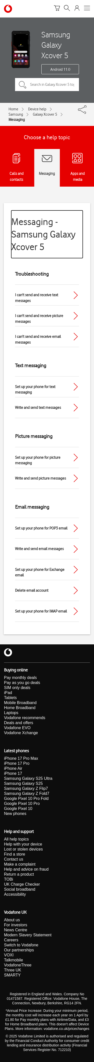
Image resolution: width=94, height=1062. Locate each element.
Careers (11, 940)
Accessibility (15, 894)
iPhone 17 (13, 773)
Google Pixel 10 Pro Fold (26, 798)
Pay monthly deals (20, 677)
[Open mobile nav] (87, 9)
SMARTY (12, 975)
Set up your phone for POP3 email (41, 528)
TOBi (8, 879)
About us (12, 920)
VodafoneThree (17, 965)
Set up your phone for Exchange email (39, 572)
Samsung (16, 114)
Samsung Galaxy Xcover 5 (55, 45)
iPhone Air (13, 768)
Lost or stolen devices (23, 849)
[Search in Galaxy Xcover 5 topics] (47, 84)
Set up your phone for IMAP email (41, 611)
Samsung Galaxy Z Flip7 (26, 788)
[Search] (67, 9)
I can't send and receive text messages (36, 298)
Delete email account (31, 590)
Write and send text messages (38, 407)
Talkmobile (13, 960)
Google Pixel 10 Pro (22, 803)
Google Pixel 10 (18, 808)
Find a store (14, 854)
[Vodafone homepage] (8, 9)
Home (13, 109)
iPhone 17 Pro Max (21, 758)
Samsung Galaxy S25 (23, 783)
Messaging (17, 119)
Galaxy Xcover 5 (45, 114)
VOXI (9, 955)
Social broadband (19, 889)
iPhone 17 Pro (16, 763)
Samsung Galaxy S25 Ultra (28, 778)
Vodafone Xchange (21, 733)
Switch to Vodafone (21, 945)
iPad (8, 693)
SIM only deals (17, 688)
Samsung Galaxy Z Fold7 (26, 793)
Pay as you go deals (22, 682)
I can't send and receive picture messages (39, 319)
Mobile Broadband (20, 703)
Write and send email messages (39, 549)
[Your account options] (77, 9)
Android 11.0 (60, 69)
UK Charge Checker (22, 884)
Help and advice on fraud (26, 869)
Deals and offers (18, 723)
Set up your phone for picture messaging (37, 460)
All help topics (16, 839)
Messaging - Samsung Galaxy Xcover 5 (43, 234)
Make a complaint (19, 864)
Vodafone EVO (17, 728)
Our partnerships (19, 950)
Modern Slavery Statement (27, 935)
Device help (37, 109)
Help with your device (23, 844)
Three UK (12, 970)
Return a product (19, 874)
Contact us (13, 859)
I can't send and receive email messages (38, 339)
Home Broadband (19, 708)
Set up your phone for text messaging (35, 390)
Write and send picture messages (40, 478)
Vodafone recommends (24, 718)
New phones (15, 813)
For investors (15, 925)
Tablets (10, 698)
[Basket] (57, 9)
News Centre (15, 930)
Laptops (11, 713)
